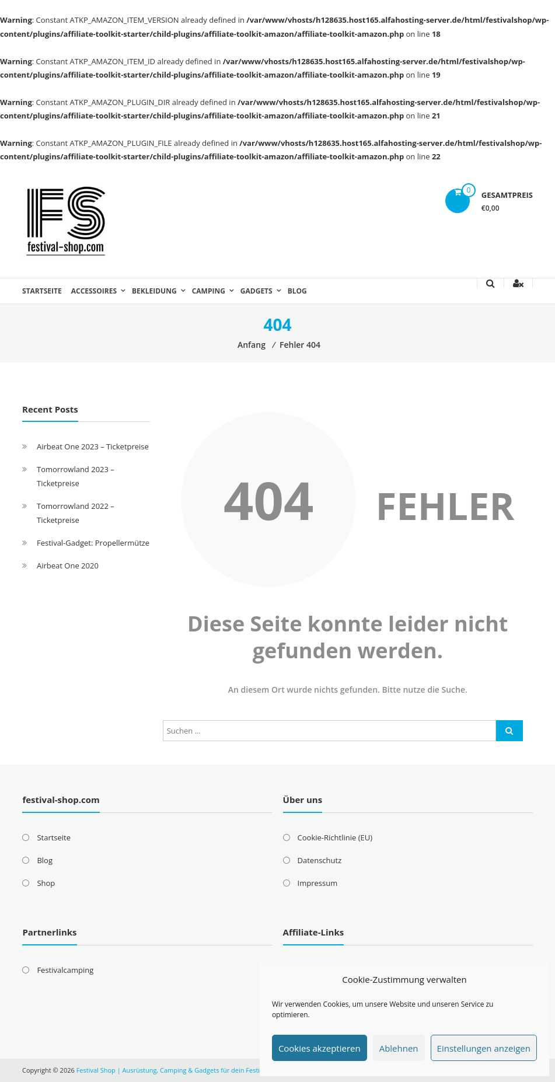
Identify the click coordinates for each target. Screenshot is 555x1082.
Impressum (318, 883)
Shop (46, 883)
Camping (208, 291)
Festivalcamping (65, 970)
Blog (297, 291)
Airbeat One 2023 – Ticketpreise (93, 446)
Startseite (42, 291)
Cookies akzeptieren (319, 1048)
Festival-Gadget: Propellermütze (93, 542)
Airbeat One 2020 (68, 565)
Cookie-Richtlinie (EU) (335, 837)
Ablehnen (398, 1048)
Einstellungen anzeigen (483, 1048)
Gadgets (256, 291)
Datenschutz (320, 860)
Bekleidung (154, 291)
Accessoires (94, 291)
